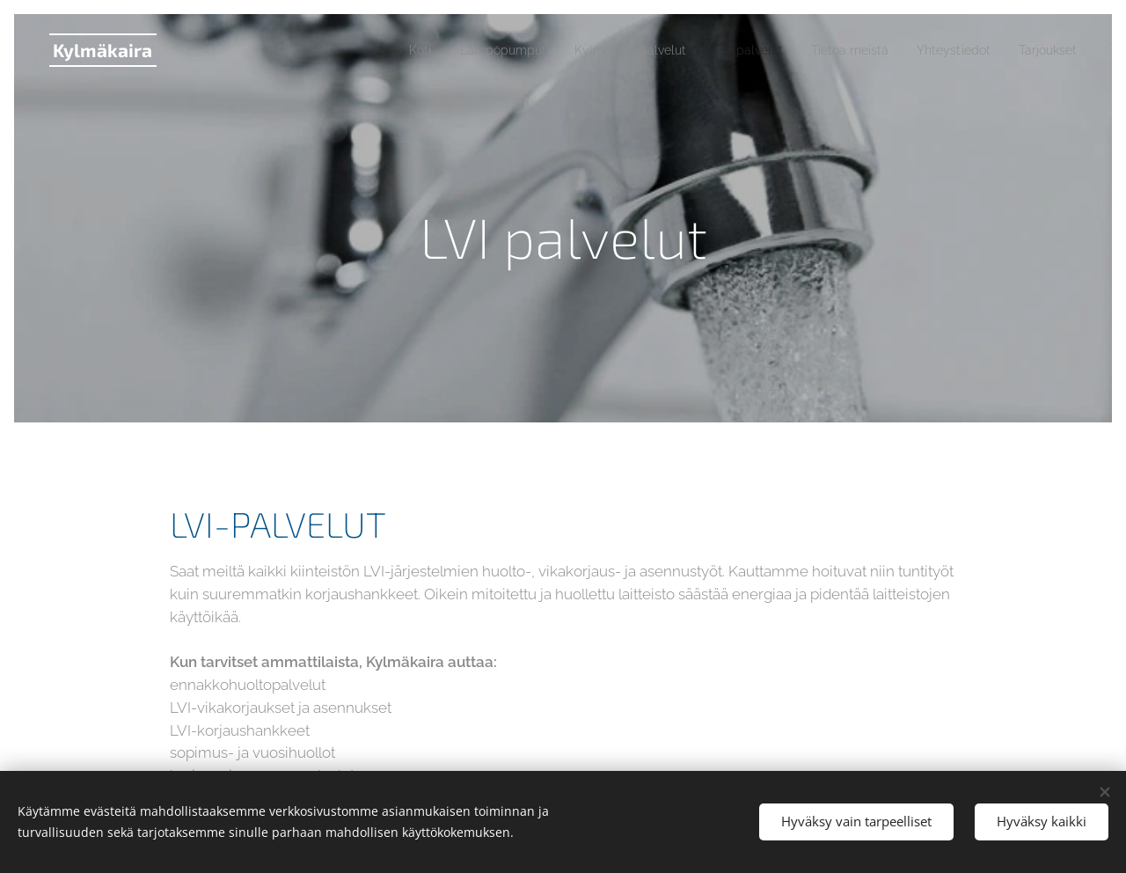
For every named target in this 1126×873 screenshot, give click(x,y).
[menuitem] (366, 50)
